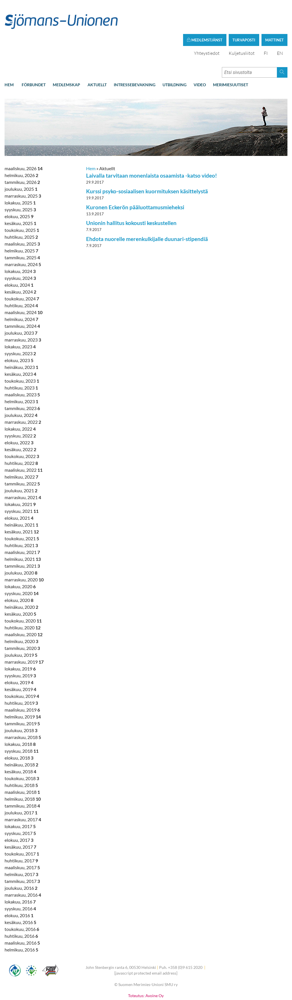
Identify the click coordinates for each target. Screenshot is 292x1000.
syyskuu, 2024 (20, 253)
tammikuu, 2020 (22, 623)
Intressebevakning (134, 59)
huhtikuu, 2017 (21, 835)
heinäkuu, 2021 (21, 500)
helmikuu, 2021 (23, 534)
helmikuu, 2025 (21, 225)
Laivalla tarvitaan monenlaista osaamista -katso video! (151, 150)
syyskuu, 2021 (21, 486)
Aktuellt (97, 59)
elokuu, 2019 (19, 657)
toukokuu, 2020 (23, 596)
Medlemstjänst (204, 15)
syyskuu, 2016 (20, 883)
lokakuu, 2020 (20, 561)
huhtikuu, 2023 (21, 363)
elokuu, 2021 (19, 493)
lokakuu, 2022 (20, 404)
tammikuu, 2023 (22, 383)
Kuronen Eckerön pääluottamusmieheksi (135, 182)
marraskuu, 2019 (24, 637)
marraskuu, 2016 (23, 870)
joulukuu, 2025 (21, 164)
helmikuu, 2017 (21, 849)
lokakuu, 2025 (20, 177)
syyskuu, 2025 (20, 184)
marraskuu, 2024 (23, 239)
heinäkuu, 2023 (21, 342)
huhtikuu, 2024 (21, 280)
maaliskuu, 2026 (23, 143)
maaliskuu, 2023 (22, 369)
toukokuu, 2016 (22, 904)
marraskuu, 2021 (23, 472)
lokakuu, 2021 (20, 479)
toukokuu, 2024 (22, 273)
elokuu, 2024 (19, 260)
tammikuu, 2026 (22, 157)
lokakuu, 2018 (20, 719)
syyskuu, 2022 (20, 410)
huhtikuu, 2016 (21, 911)
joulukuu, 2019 (21, 630)
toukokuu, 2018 (22, 753)
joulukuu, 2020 (21, 548)
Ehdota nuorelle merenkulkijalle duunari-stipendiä (147, 214)
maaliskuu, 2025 (22, 219)
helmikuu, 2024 (21, 294)
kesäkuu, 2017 (20, 822)
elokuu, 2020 (19, 575)
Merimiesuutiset (230, 59)
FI (266, 28)
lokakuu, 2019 (20, 643)
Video (200, 59)
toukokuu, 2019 (22, 671)
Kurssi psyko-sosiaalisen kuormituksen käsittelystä (147, 166)
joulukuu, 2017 (21, 787)
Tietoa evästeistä (146, 982)
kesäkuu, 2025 (20, 198)
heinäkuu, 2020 (21, 582)
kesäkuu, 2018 (20, 746)
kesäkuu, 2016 (20, 897)
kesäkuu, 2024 (20, 267)
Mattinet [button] (274, 15)
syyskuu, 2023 (20, 328)
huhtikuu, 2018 (21, 760)
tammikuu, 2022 (22, 458)
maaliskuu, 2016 (22, 918)
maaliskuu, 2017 (22, 842)
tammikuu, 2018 (22, 781)
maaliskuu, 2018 (22, 767)
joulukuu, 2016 (21, 863)
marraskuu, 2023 (23, 315)
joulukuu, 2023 (21, 308)
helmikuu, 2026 (21, 150)
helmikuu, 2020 (21, 616)
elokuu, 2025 (19, 191)
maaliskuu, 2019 (22, 685)
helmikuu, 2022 (21, 452)
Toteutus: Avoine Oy (146, 970)
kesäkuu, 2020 (20, 589)
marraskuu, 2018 (23, 712)
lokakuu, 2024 (20, 246)
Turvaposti (243, 15)
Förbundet (34, 59)
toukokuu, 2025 (22, 205)
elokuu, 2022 (19, 417)
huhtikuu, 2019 (21, 678)
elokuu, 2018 (19, 733)
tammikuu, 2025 (22, 232)
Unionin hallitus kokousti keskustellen (131, 198)
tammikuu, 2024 (22, 301)
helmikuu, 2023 (21, 376)
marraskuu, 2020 (24, 554)
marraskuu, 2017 (23, 794)
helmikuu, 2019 (23, 691)
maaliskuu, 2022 (23, 445)
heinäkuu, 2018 (21, 739)
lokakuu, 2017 (20, 801)
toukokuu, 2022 (22, 431)
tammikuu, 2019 (22, 698)
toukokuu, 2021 (22, 513)
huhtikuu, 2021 (21, 520)
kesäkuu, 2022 (20, 424)
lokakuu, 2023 (20, 321)
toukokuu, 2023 (22, 356)
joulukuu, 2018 (21, 705)
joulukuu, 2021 (21, 465)
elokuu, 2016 (19, 890)
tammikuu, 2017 (22, 856)
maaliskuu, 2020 (23, 609)
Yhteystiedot (207, 28)
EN (280, 28)
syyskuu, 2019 (20, 650)
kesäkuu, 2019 (20, 664)
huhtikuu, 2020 (22, 602)
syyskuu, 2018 (21, 726)
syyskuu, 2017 (20, 808)
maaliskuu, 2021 (22, 527)
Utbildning (174, 59)
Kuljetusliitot (242, 28)
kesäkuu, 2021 (22, 506)
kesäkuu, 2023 (20, 349)
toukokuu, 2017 (22, 829)
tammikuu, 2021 (22, 541)
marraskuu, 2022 (23, 397)
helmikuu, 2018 (23, 774)
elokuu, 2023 (19, 335)
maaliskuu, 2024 (23, 287)
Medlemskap (66, 59)
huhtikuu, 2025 (21, 212)
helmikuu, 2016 (21, 924)
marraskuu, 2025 (23, 171)
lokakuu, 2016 (20, 876)
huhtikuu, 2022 (21, 438)
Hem (9, 59)
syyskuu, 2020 (21, 568)
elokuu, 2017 (19, 815)
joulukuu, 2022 (21, 390)
